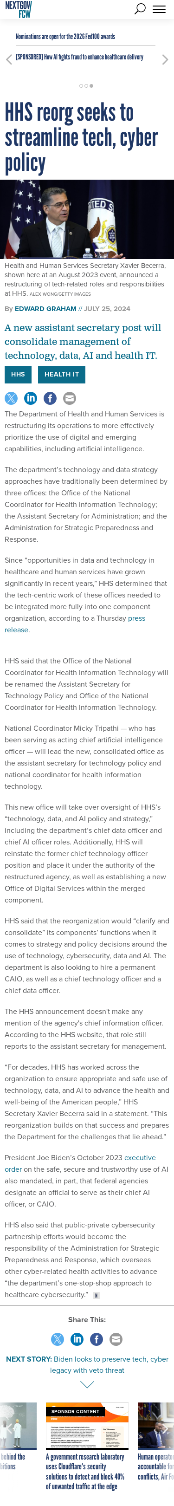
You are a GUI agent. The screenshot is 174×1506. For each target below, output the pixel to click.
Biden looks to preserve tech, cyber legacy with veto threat (109, 1365)
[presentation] (9, 1447)
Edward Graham (46, 309)
